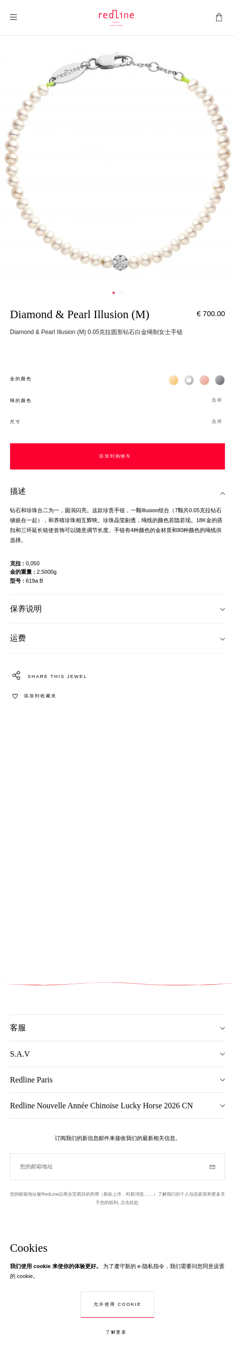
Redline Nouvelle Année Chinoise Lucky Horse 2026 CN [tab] (101, 1105)
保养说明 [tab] (26, 609)
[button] (117, 400)
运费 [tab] (18, 638)
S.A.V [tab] (20, 1054)
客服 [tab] (18, 1027)
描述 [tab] (18, 491)
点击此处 (129, 1202)
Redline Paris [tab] (31, 1080)
